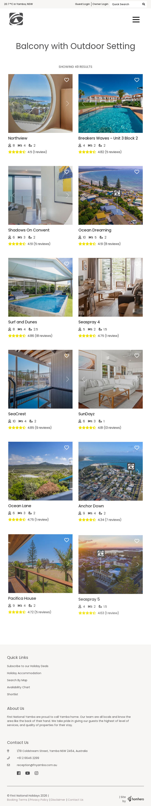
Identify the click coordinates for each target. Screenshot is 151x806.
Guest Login (82, 4)
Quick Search (128, 4)
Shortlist (12, 694)
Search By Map (17, 680)
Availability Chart (18, 687)
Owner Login (100, 4)
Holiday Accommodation (24, 673)
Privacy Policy (39, 800)
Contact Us (75, 800)
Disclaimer (58, 800)
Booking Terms (17, 800)
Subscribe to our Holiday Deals (27, 666)
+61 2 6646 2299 (28, 758)
